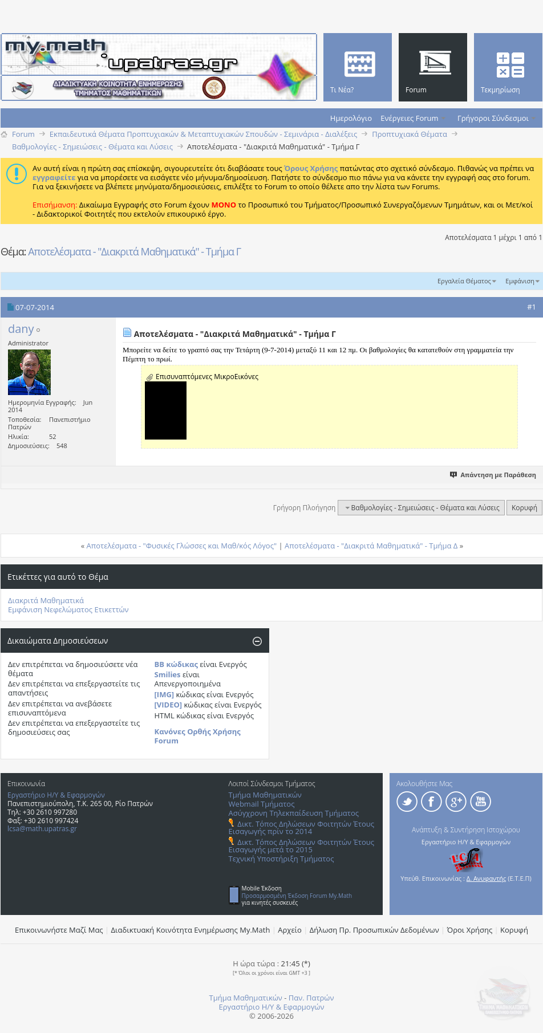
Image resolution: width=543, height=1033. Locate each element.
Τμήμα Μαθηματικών (265, 795)
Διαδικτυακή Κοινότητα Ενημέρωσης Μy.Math (190, 930)
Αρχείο (290, 930)
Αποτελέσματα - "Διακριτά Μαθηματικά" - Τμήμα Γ (134, 251)
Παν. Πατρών (311, 998)
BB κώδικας (176, 664)
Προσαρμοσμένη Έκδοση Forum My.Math (297, 896)
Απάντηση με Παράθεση (493, 474)
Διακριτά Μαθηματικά (46, 600)
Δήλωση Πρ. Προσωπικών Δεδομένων (374, 930)
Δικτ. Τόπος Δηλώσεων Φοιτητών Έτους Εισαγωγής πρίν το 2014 (301, 827)
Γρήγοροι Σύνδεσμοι (493, 118)
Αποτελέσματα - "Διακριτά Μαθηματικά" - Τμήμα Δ (371, 545)
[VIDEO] (169, 704)
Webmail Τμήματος (262, 804)
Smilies (168, 674)
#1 (531, 307)
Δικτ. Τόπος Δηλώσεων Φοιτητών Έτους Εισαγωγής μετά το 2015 (301, 846)
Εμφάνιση (519, 280)
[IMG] (165, 694)
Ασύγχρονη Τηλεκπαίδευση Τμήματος (294, 813)
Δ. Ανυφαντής (486, 878)
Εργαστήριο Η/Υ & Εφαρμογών (56, 795)
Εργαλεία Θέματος (464, 280)
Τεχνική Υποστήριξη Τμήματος (281, 858)
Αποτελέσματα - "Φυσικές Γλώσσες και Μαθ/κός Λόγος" (182, 545)
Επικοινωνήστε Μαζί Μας (59, 930)
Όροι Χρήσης (470, 930)
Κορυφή (524, 508)
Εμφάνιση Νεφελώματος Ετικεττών (68, 609)
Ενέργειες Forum (409, 118)
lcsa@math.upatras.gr (42, 828)
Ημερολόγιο (351, 118)
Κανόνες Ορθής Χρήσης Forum (198, 736)
